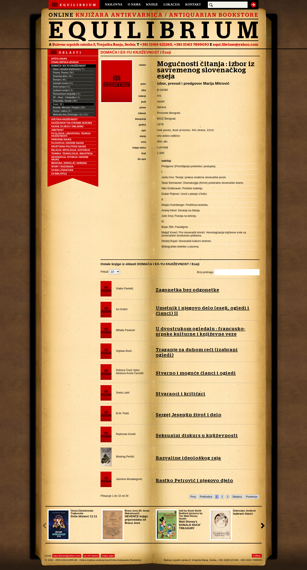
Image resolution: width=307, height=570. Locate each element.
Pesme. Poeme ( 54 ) (63, 72)
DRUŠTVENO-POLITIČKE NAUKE (68, 146)
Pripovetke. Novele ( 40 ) (65, 101)
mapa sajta (108, 555)
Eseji (166, 52)
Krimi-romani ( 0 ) (61, 87)
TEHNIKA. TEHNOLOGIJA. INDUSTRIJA (72, 153)
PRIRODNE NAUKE (61, 139)
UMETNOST (57, 130)
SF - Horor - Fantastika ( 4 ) (66, 97)
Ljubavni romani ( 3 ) (63, 90)
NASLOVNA (113, 4)
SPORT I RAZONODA (62, 166)
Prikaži (110, 271)
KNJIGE (152, 4)
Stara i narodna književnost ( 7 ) (68, 69)
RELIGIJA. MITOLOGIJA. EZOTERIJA (70, 150)
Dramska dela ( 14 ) (62, 76)
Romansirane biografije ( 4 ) (66, 94)
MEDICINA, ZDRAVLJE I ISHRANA (69, 163)
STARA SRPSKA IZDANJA (65, 62)
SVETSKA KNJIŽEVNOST (64, 119)
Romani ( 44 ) (59, 80)
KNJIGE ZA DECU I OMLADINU (67, 126)
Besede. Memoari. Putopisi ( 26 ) (69, 107)
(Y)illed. (257, 555)
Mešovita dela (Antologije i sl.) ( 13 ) (70, 114)
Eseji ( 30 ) (58, 104)
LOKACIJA (171, 4)
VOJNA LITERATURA (62, 170)
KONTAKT (193, 4)
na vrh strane (91, 555)
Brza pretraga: (228, 272)
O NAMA (134, 4)
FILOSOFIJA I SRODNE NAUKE (67, 143)
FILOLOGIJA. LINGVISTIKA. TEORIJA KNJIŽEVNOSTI (71, 134)
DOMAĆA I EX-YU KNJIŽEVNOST (68, 66)
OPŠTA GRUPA (59, 59)
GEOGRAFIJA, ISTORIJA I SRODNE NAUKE (69, 158)
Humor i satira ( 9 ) (62, 111)
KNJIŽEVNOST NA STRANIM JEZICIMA (71, 123)
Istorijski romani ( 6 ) (63, 83)
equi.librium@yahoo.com (66, 555)
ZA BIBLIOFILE (59, 173)
